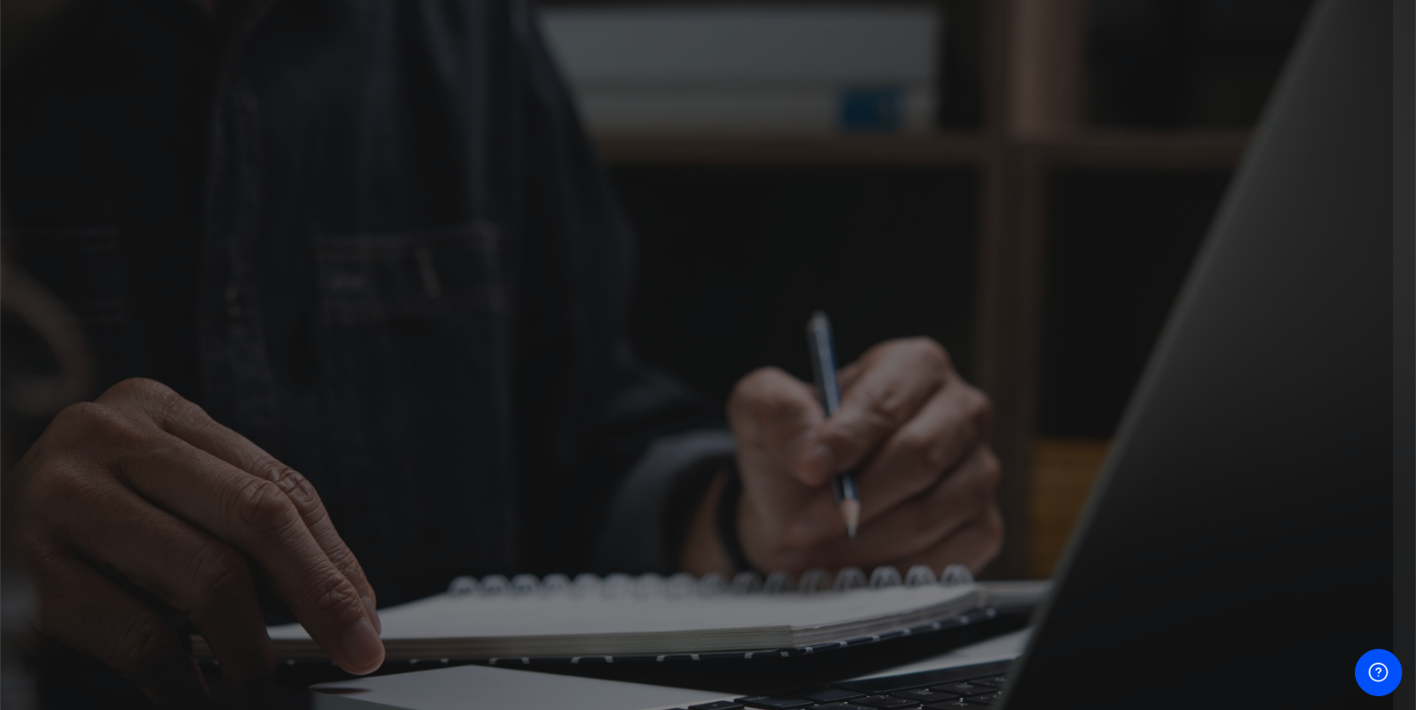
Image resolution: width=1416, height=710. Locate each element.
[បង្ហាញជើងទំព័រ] (1378, 672)
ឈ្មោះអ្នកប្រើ (1064, 304)
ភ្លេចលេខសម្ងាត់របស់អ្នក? (1317, 501)
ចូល (1208, 558)
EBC (1208, 676)
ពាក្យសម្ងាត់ (1061, 403)
